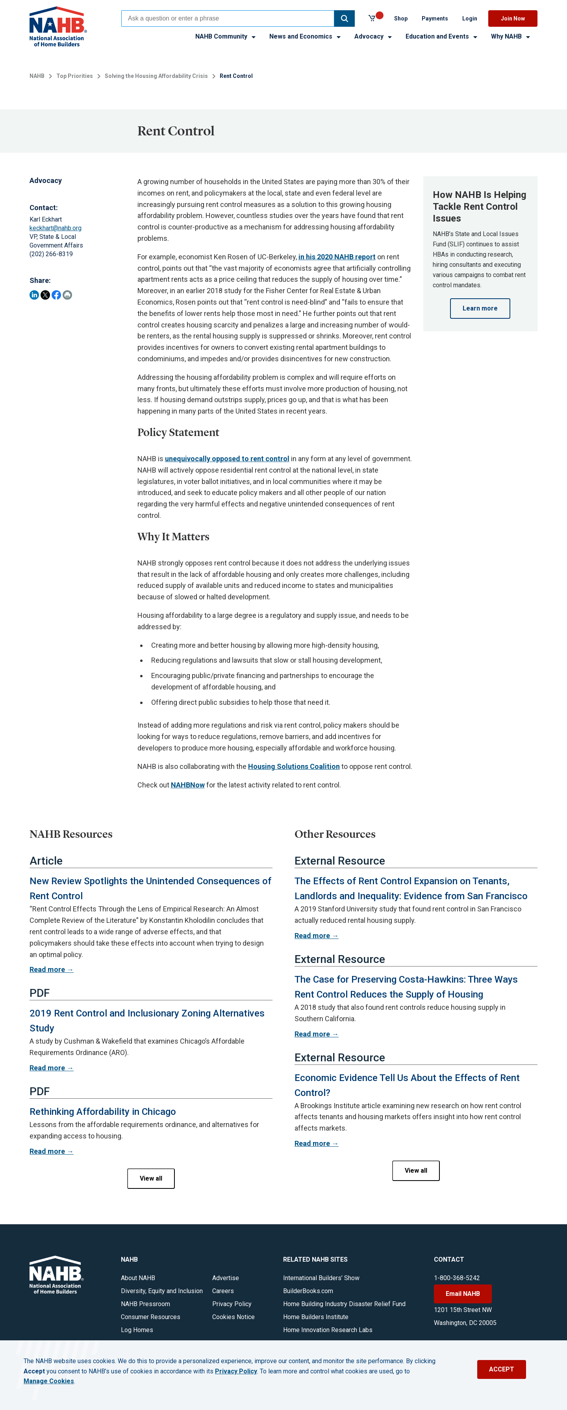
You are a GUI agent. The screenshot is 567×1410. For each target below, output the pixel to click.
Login (469, 18)
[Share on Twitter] (45, 295)
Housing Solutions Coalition (294, 766)
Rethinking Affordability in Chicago (103, 1111)
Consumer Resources (150, 1317)
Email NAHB (463, 1293)
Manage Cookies (49, 1381)
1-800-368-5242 (457, 1278)
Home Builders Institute (315, 1317)
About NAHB (138, 1278)
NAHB (37, 76)
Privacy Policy (232, 1304)
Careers (223, 1291)
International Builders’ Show (321, 1278)
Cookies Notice (233, 1317)
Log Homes (137, 1330)
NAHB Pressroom (145, 1304)
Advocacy (373, 36)
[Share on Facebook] (56, 295)
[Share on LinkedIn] (34, 295)
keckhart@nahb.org (56, 228)
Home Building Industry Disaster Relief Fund (344, 1304)
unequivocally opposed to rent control (227, 459)
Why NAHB (511, 36)
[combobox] (227, 18)
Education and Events (442, 36)
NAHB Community (226, 36)
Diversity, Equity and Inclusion (162, 1291)
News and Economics (305, 36)
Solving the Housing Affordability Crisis (156, 76)
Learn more (480, 308)
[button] (344, 18)
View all (151, 1178)
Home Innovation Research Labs (327, 1330)
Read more (47, 969)
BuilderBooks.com (308, 1291)
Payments (435, 18)
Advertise (225, 1278)
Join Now (513, 18)
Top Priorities (74, 76)
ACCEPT (501, 1369)
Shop (401, 18)
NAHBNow (188, 785)
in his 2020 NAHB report (337, 257)
